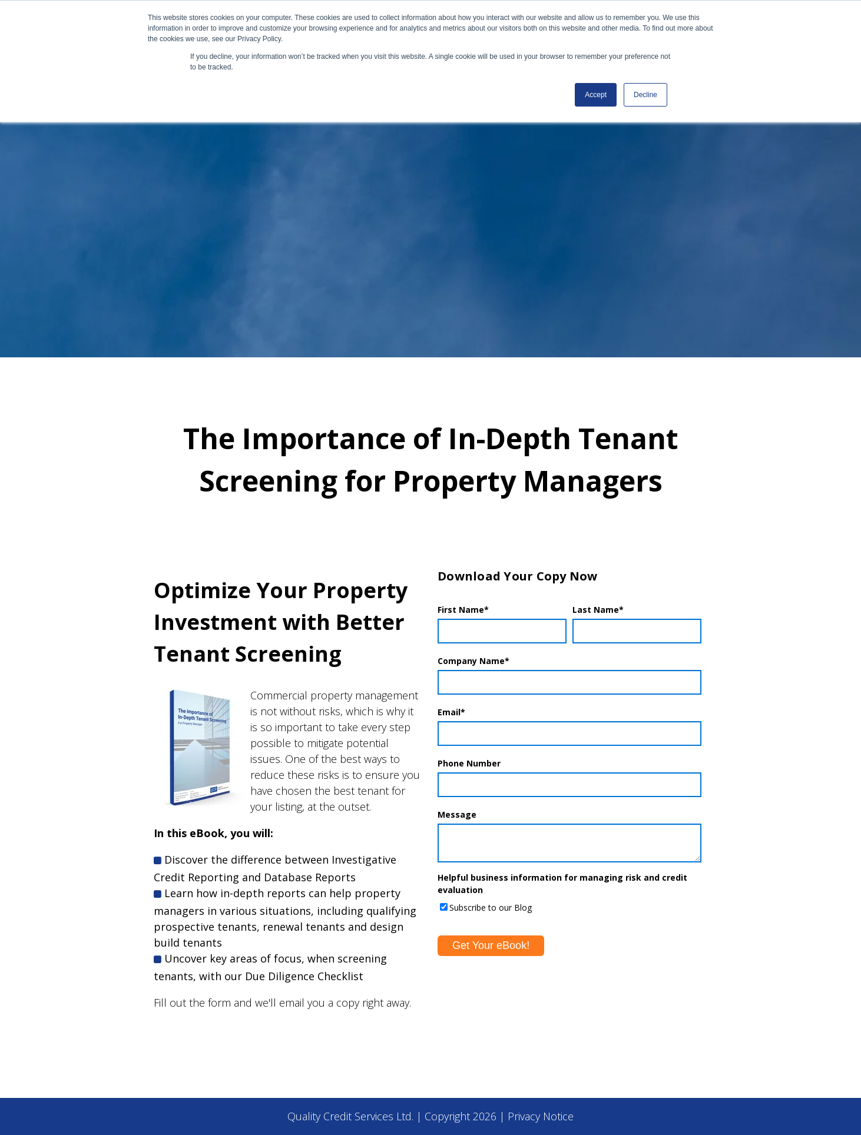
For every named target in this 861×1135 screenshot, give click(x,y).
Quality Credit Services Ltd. (350, 1116)
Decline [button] (645, 95)
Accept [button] (596, 95)
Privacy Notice (541, 1116)
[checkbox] (569, 907)
